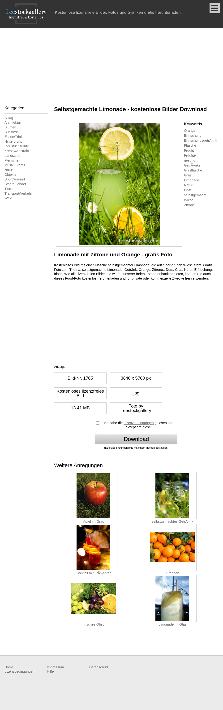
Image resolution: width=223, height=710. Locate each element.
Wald (8, 198)
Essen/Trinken (15, 137)
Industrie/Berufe (16, 146)
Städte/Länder (15, 184)
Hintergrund (13, 141)
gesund (189, 160)
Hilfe (50, 671)
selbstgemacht (195, 195)
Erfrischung (193, 135)
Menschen (12, 160)
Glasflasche (193, 170)
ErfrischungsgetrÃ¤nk (200, 140)
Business (11, 132)
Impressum (55, 667)
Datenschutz (98, 667)
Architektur (12, 122)
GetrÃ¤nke (192, 165)
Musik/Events (14, 165)
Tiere (8, 189)
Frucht (189, 150)
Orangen (190, 130)
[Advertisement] (111, 64)
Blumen (10, 127)
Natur (8, 170)
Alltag (8, 118)
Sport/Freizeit (14, 179)
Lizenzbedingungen (139, 423)
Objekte (10, 174)
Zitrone (189, 205)
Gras (188, 175)
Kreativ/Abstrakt (16, 151)
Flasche (190, 145)
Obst (187, 190)
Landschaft (12, 156)
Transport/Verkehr (18, 193)
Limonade (191, 180)
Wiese (189, 200)
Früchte (190, 155)
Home (9, 667)
